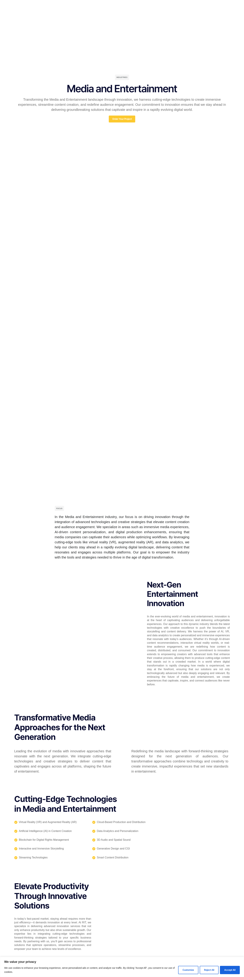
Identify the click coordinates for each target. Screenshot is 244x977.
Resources (142, 10)
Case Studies (112, 10)
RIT (62, 10)
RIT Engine (76, 10)
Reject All (209, 969)
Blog (128, 10)
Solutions (93, 10)
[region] (122, 967)
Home (51, 10)
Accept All (229, 969)
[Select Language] (220, 10)
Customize (188, 969)
